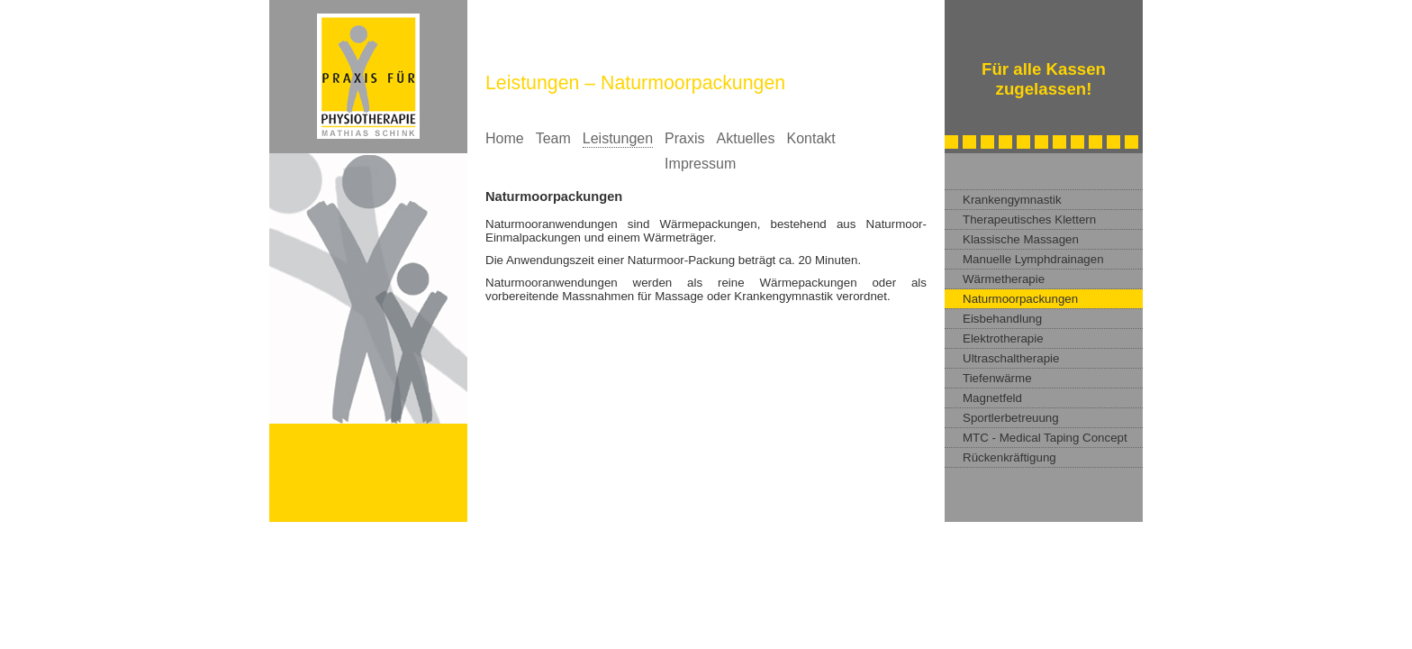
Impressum (700, 163)
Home (504, 138)
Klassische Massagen (1021, 239)
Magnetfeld (992, 398)
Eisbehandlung (1002, 318)
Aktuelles (746, 138)
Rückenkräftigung (1009, 457)
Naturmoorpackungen (1020, 299)
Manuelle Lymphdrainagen (1033, 259)
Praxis (684, 138)
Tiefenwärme (997, 378)
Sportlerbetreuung (1011, 418)
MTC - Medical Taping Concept (1045, 437)
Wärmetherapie (1004, 279)
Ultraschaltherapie (1011, 358)
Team (553, 138)
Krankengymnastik (1012, 199)
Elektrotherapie (1003, 338)
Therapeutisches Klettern (1029, 219)
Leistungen (618, 138)
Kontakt (810, 138)
